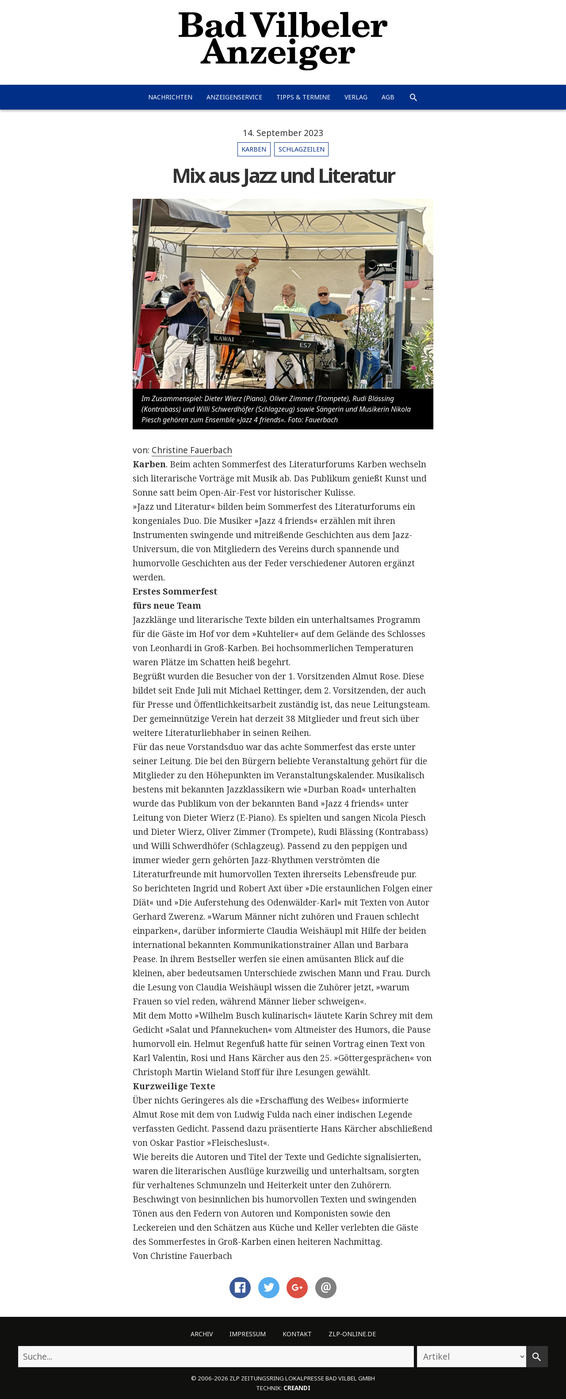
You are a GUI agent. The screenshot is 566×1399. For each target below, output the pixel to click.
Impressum (247, 1334)
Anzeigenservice (234, 97)
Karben (253, 149)
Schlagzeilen (302, 149)
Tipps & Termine (303, 97)
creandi (296, 1388)
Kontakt (297, 1334)
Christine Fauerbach (192, 450)
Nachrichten (170, 97)
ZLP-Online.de (352, 1334)
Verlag (355, 97)
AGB (388, 97)
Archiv (202, 1334)
